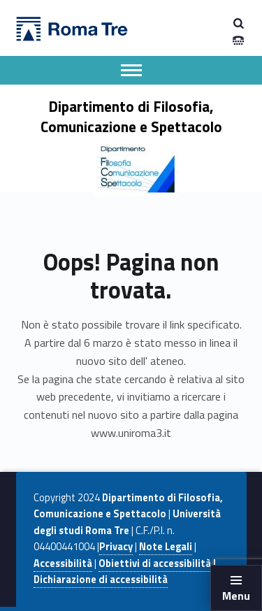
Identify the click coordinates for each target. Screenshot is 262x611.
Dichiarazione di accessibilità (101, 579)
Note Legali (165, 546)
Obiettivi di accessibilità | (157, 563)
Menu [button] (236, 595)
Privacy (116, 546)
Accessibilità (63, 563)
